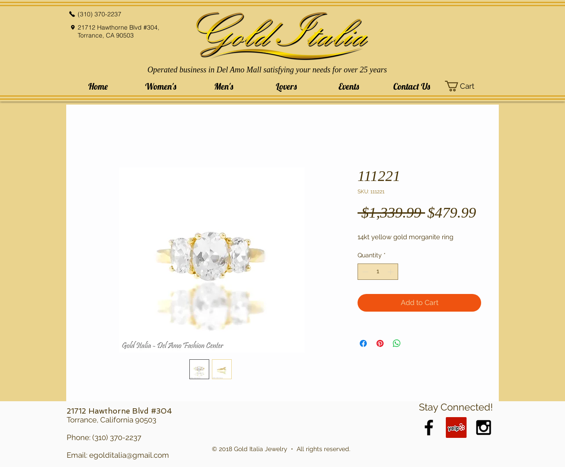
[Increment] (391, 271)
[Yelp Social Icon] (456, 427)
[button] (160, 86)
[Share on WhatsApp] (397, 343)
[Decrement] (364, 271)
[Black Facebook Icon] (428, 427)
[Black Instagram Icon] (483, 427)
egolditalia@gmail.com (129, 455)
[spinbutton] (378, 271)
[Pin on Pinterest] (380, 343)
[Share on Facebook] (363, 343)
